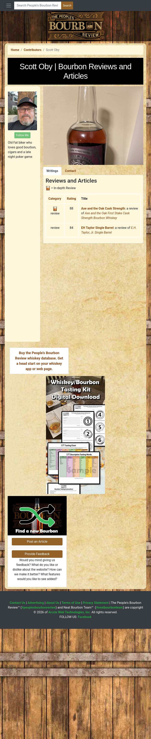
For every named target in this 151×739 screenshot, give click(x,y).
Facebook (85, 727)
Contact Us (17, 713)
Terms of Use (71, 713)
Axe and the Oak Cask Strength (103, 263)
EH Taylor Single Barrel (97, 283)
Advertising (36, 713)
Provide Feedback (37, 664)
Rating (71, 254)
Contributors (32, 105)
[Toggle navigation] (8, 5)
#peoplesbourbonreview (39, 718)
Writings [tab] (52, 226)
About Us (52, 713)
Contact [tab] (70, 226)
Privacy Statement (96, 713)
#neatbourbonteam (109, 718)
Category (54, 254)
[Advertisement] (75, 68)
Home (15, 105)
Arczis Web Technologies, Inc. (69, 722)
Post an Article (37, 652)
